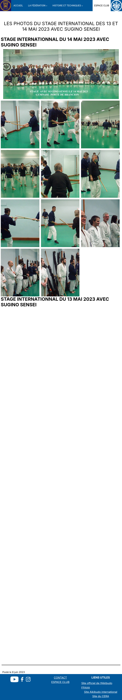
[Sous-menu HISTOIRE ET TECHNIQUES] (82, 5)
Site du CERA (100, 696)
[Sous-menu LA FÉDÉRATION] (46, 5)
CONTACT (60, 677)
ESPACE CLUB (60, 682)
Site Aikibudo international (100, 691)
